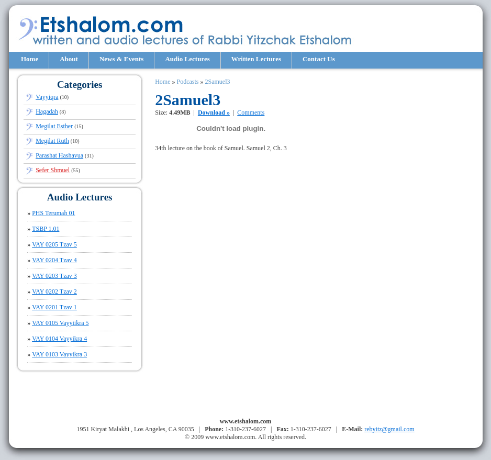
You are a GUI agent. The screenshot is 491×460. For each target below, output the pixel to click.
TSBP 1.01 (45, 228)
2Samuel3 (217, 81)
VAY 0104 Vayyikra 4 (59, 338)
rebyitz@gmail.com (389, 429)
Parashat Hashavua (59, 155)
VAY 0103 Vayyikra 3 (59, 354)
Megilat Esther (54, 126)
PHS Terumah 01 (53, 213)
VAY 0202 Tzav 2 (54, 291)
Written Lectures (256, 59)
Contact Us (319, 59)
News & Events (121, 59)
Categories (80, 84)
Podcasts (187, 81)
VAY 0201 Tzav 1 (54, 307)
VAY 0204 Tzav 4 (54, 260)
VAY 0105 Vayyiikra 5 (60, 323)
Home (29, 59)
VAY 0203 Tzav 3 (54, 275)
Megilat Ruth (52, 140)
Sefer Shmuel (53, 170)
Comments (250, 112)
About (69, 59)
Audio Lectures (187, 59)
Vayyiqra (47, 96)
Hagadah (47, 111)
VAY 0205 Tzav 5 (54, 244)
